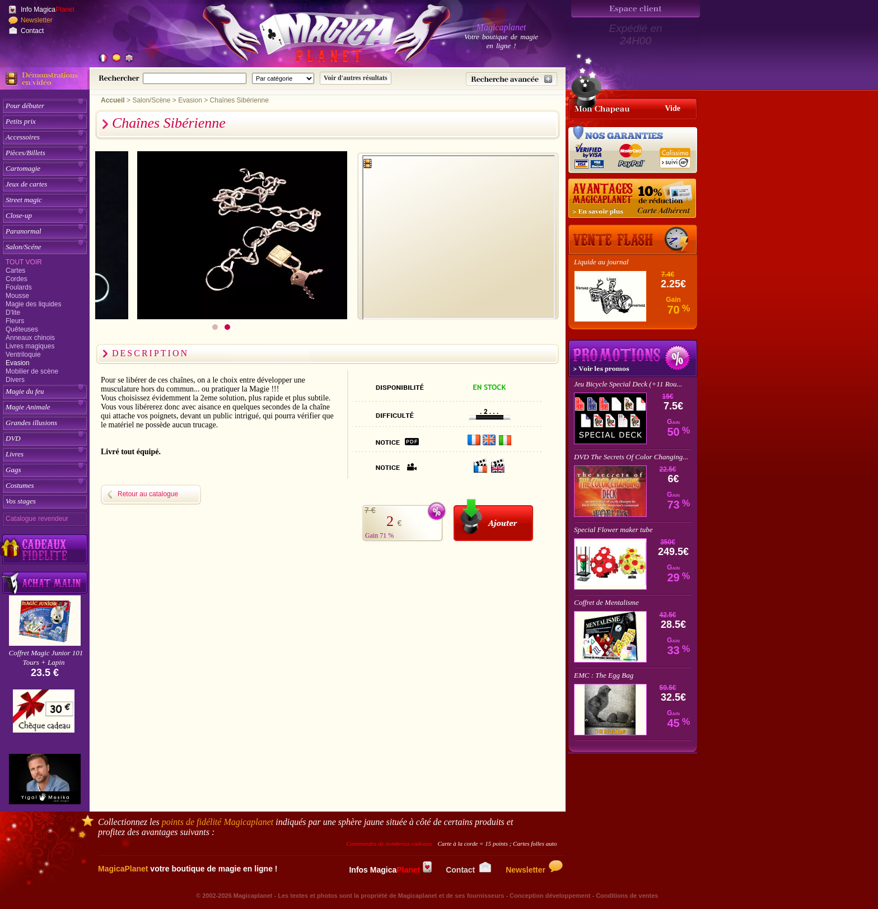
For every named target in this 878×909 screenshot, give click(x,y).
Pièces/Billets (25, 152)
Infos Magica (390, 869)
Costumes (20, 485)
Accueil (113, 100)
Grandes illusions (31, 422)
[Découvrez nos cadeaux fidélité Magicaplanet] (45, 549)
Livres (15, 454)
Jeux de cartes (26, 184)
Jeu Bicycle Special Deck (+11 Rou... (628, 384)
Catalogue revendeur (37, 519)
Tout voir (24, 262)
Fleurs (15, 321)
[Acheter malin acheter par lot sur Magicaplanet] (45, 582)
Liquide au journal (601, 262)
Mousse (17, 296)
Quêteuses (22, 329)
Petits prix (21, 121)
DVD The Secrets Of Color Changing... (631, 457)
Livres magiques (30, 346)
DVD (13, 438)
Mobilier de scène (32, 371)
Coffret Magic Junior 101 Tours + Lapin (46, 657)
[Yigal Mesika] (45, 779)
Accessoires (23, 137)
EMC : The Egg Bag (603, 675)
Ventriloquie (23, 354)
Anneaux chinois (30, 338)
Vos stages (21, 501)
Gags (13, 469)
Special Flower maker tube (613, 529)
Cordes (16, 279)
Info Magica (47, 9)
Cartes (15, 270)
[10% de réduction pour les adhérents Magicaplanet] (632, 199)
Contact (32, 31)
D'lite (13, 312)
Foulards (19, 287)
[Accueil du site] (314, 36)
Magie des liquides (33, 304)
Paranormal (23, 231)
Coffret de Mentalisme (606, 602)
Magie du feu (25, 391)
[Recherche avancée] (511, 79)
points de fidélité (218, 822)
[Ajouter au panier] (493, 520)
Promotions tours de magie (632, 358)
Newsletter (37, 20)
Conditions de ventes (627, 895)
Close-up (19, 215)
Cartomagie (23, 168)
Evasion (18, 363)
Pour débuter (25, 105)
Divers (15, 380)
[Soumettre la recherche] (355, 78)
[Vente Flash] (632, 240)
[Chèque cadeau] (43, 714)
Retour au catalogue (148, 494)
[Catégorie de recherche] (283, 78)
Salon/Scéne (23, 247)
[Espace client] (635, 8)
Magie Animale (28, 407)
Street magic (24, 199)
